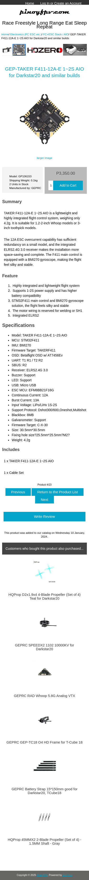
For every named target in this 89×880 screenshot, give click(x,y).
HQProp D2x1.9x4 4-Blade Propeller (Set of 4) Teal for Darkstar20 (44, 596)
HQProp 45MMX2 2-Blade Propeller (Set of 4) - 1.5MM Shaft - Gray (44, 841)
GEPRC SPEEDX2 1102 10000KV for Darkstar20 (44, 647)
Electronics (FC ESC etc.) (26, 34)
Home (29, 3)
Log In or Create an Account (60, 3)
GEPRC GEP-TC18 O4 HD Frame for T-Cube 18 (44, 742)
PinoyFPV (42, 875)
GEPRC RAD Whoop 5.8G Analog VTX (44, 696)
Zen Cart (67, 875)
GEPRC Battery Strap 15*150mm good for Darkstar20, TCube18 (45, 791)
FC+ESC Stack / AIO (56, 34)
